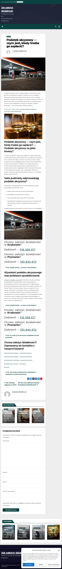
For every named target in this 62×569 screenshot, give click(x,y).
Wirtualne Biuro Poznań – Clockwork (15, 363)
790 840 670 (28, 261)
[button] (59, 550)
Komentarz (6, 441)
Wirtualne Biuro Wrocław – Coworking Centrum (18, 360)
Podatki (8, 36)
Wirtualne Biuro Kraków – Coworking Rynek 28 (18, 356)
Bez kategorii (7, 525)
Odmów (41, 564)
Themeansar (4, 566)
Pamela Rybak (23, 537)
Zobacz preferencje (53, 564)
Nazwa (5, 472)
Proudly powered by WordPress (8, 565)
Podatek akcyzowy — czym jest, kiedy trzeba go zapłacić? (22, 43)
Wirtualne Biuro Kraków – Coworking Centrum (18, 353)
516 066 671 (27, 249)
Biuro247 (6, 367)
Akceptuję (28, 564)
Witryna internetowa (9, 491)
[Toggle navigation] (59, 26)
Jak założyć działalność (15, 552)
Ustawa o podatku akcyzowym (13, 280)
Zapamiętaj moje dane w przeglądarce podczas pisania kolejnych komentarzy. (22, 504)
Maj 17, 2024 (23, 534)
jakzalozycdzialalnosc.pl (20, 51)
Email (5, 482)
